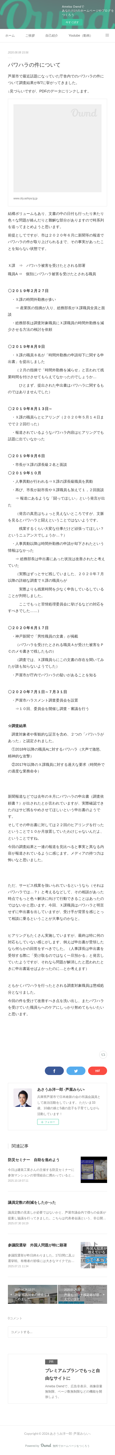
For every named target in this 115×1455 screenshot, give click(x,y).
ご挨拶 (30, 35)
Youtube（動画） (81, 35)
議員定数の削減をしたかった (32, 1202)
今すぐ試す (72, 22)
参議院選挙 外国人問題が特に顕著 (37, 1245)
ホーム (10, 35)
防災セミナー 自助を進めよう (34, 1160)
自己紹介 (51, 35)
